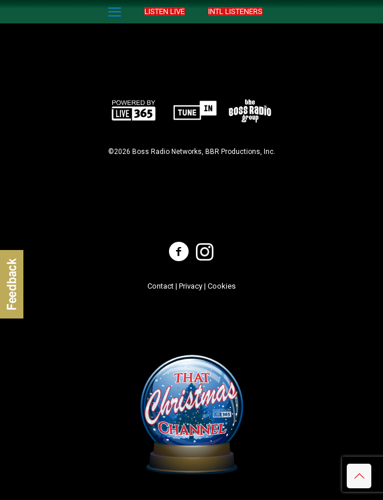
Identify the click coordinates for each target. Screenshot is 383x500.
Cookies (222, 286)
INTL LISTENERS (235, 11)
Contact (160, 286)
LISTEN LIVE (164, 11)
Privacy (190, 286)
